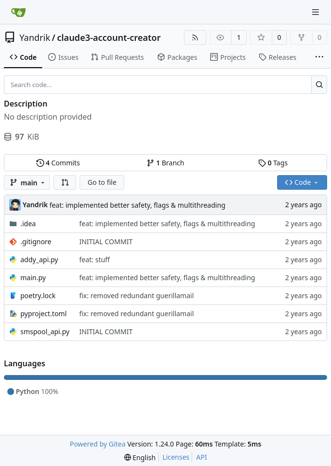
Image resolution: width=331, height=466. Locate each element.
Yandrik (34, 37)
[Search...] (319, 84)
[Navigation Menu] (316, 12)
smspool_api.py (44, 331)
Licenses (176, 457)
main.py (33, 277)
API (201, 457)
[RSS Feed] (195, 37)
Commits (58, 162)
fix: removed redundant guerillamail (136, 295)
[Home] (18, 12)
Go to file (101, 182)
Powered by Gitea (98, 443)
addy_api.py (39, 259)
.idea (28, 223)
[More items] (319, 57)
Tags (273, 162)
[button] (65, 182)
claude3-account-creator (109, 37)
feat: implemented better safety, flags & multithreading (138, 205)
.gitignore (35, 241)
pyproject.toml (43, 313)
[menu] (140, 457)
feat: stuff (94, 259)
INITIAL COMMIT (105, 241)
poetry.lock (37, 295)
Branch (165, 162)
